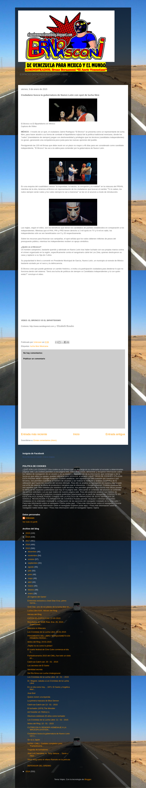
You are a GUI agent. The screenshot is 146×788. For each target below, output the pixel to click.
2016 (28, 544)
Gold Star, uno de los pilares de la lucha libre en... (49, 607)
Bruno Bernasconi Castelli (32, 457)
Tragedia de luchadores (37, 750)
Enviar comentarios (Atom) (45, 440)
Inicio (76, 434)
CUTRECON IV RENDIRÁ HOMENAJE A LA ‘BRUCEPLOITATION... (46, 728)
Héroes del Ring (34, 614)
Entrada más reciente (34, 434)
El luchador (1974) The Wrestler (41, 708)
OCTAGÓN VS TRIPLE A (38, 712)
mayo (30, 578)
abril (30, 582)
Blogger (88, 779)
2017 (28, 541)
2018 (28, 537)
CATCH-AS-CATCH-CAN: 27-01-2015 (43, 618)
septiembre (33, 563)
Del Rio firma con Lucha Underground (43, 673)
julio (30, 571)
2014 (28, 771)
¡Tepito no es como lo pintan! (39, 646)
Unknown (30, 518)
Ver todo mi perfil (30, 522)
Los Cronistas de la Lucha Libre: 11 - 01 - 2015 (47, 720)
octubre (31, 559)
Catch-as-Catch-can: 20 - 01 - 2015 (42, 662)
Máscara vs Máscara (36, 628)
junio (30, 574)
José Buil (31, 693)
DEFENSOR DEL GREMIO (39, 766)
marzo (31, 586)
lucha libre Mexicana (39, 346)
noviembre (33, 555)
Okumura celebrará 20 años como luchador (46, 716)
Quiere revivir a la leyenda (38, 697)
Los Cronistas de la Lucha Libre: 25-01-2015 (46, 632)
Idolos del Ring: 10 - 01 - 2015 (40, 723)
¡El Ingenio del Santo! (36, 597)
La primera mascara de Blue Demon (43, 701)
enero (30, 593)
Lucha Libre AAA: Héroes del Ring (42, 610)
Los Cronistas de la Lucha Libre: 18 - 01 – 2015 (48, 677)
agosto (31, 567)
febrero (31, 590)
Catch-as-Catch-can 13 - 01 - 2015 (42, 704)
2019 (28, 533)
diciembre (32, 551)
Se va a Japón (33, 740)
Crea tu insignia (48, 457)
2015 (28, 548)
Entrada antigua (115, 434)
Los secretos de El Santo (38, 665)
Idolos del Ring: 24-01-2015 (39, 642)
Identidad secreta (34, 669)
